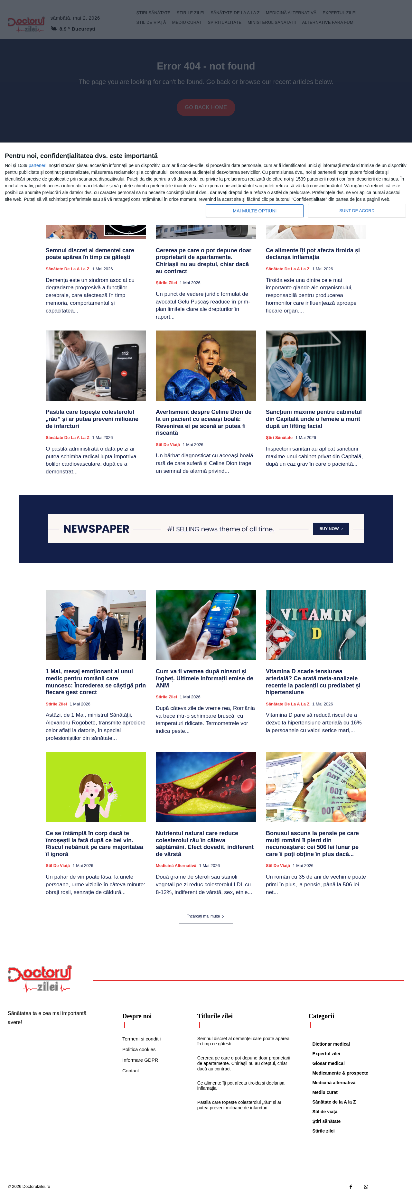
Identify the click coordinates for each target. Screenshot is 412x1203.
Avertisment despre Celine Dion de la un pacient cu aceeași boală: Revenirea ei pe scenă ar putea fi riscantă (203, 427)
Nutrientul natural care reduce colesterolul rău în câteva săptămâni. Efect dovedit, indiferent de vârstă (205, 848)
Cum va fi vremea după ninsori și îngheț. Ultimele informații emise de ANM (204, 683)
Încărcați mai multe (206, 921)
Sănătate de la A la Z (67, 273)
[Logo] (40, 983)
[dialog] (206, 183)
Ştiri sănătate (279, 442)
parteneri (37, 164)
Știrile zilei (166, 287)
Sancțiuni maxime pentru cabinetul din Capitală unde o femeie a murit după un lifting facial (314, 424)
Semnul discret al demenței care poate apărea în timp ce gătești (90, 259)
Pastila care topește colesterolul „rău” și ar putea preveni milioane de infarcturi (92, 424)
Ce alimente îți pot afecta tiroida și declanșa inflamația (313, 259)
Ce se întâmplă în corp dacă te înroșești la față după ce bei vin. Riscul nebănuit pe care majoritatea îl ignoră (94, 848)
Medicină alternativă (176, 870)
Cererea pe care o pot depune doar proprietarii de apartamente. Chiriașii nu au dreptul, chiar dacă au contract (203, 265)
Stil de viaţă (168, 449)
